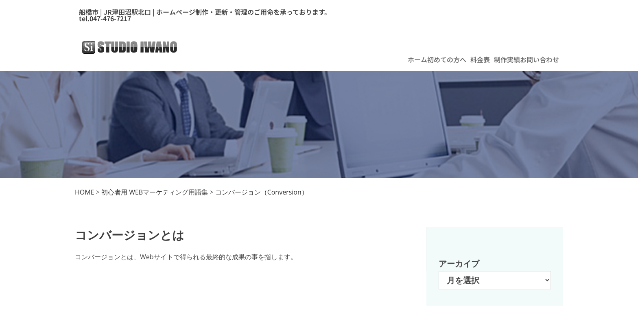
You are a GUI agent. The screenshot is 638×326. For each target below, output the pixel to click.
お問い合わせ (539, 59)
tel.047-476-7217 (105, 18)
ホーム (417, 59)
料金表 (480, 59)
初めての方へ (446, 59)
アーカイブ (459, 263)
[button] (448, 59)
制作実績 (507, 59)
